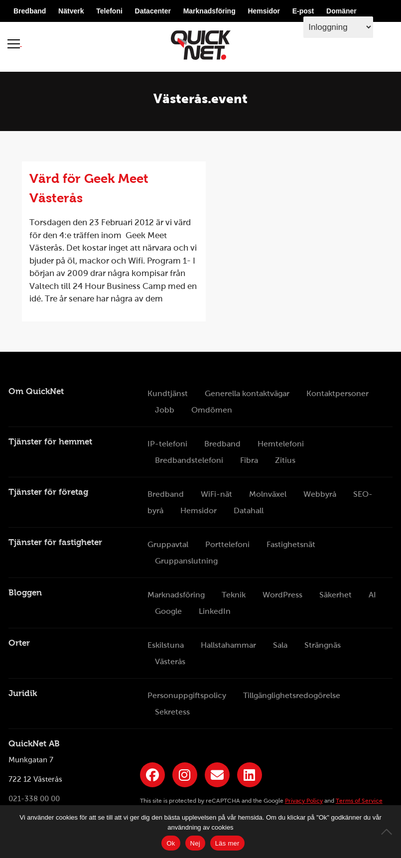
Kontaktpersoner (337, 393)
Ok (170, 843)
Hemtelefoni (281, 443)
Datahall (249, 510)
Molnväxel (267, 494)
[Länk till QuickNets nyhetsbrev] (217, 774)
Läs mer (227, 843)
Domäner (341, 11)
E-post (303, 11)
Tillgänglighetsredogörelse (291, 695)
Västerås (170, 661)
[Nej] (389, 832)
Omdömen (211, 410)
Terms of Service (359, 800)
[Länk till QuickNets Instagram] (184, 774)
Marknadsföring (209, 11)
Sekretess (172, 712)
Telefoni (109, 11)
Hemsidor (264, 11)
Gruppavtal (167, 544)
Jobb (164, 410)
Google (168, 611)
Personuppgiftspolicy (186, 695)
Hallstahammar (228, 645)
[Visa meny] (14, 43)
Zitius (285, 460)
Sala (280, 645)
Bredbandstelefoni (189, 460)
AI (372, 594)
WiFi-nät (216, 494)
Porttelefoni (227, 544)
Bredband (29, 11)
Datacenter (153, 11)
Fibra (249, 460)
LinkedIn (215, 611)
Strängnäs (322, 645)
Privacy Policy (304, 800)
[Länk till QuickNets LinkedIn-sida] (249, 774)
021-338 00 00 (34, 799)
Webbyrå (319, 494)
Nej (195, 843)
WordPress (282, 594)
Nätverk (71, 11)
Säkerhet (335, 594)
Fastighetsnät (291, 544)
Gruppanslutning (186, 561)
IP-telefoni (167, 443)
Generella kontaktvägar (247, 393)
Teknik (234, 594)
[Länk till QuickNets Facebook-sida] (152, 774)
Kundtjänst (167, 393)
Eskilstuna (165, 645)
